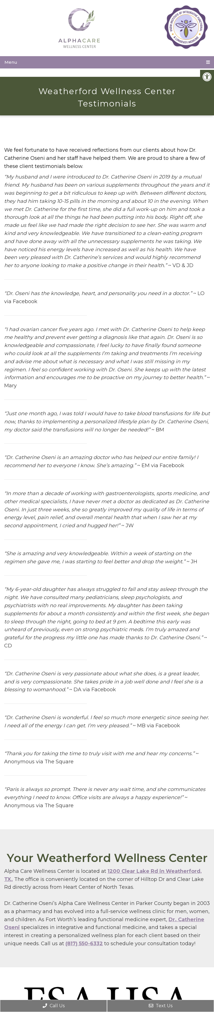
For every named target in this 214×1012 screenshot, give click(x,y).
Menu (10, 62)
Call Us (54, 1005)
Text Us (160, 1005)
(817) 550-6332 (84, 943)
